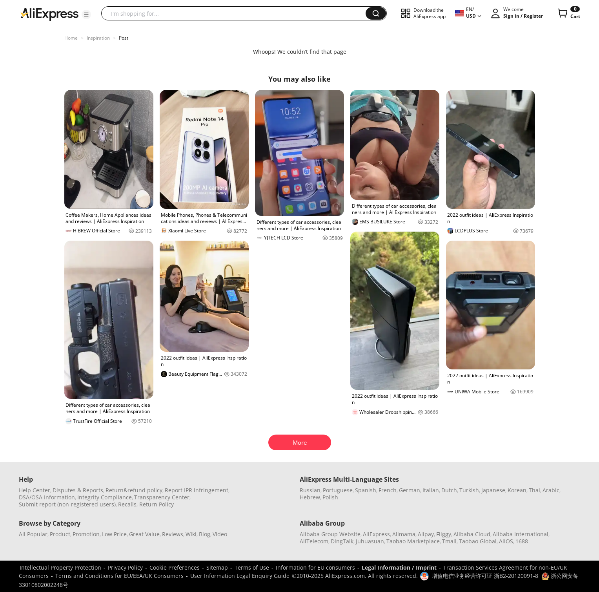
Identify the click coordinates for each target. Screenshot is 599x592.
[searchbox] (236, 13)
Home (71, 38)
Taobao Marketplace (413, 541)
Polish (330, 497)
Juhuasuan (370, 541)
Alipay (426, 534)
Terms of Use (252, 567)
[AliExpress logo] (49, 14)
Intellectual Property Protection (60, 567)
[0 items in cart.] (568, 13)
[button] (86, 14)
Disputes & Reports (78, 490)
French (388, 490)
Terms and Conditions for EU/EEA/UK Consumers (119, 575)
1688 (521, 541)
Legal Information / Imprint (399, 567)
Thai (534, 490)
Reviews (172, 534)
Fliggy (443, 534)
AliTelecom (314, 541)
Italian (430, 490)
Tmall (449, 541)
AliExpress (376, 534)
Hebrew (310, 497)
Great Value (144, 534)
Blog (204, 534)
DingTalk (342, 541)
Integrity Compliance (104, 497)
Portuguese (338, 490)
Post (123, 38)
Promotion (86, 534)
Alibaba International (520, 534)
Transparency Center (161, 497)
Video (220, 534)
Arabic (551, 490)
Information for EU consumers (315, 567)
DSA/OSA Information (47, 497)
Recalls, (128, 504)
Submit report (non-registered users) (67, 504)
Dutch (449, 490)
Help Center (34, 490)
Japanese (493, 490)
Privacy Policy (125, 567)
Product (60, 534)
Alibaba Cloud (471, 534)
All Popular (33, 534)
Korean (517, 490)
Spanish (365, 490)
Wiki (191, 534)
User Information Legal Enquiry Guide (239, 575)
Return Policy (156, 504)
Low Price (114, 534)
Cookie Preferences (174, 567)
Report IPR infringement (196, 490)
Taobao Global (478, 541)
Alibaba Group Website (330, 534)
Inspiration (98, 38)
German (409, 490)
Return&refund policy (134, 490)
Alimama (403, 534)
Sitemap (217, 567)
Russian (310, 490)
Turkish (469, 490)
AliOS (506, 541)
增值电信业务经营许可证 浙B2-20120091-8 (485, 575)
